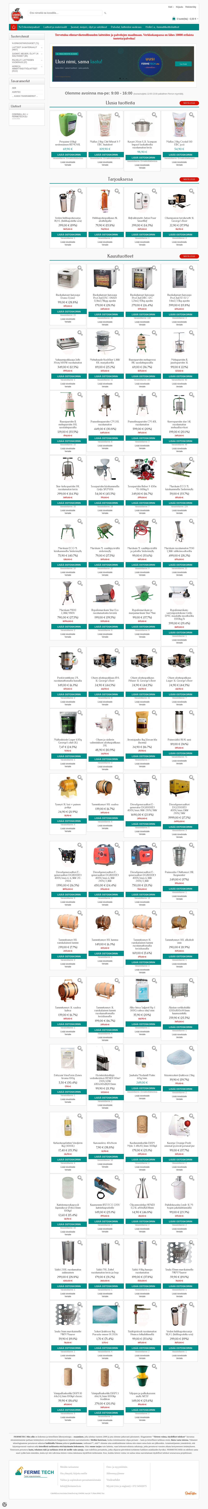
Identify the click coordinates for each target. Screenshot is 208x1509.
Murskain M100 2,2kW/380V (67, 612)
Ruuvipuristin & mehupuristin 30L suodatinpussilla (67, 424)
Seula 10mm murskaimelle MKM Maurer (179, 1271)
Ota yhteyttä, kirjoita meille (73, 1473)
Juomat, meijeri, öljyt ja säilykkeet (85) (25, 55)
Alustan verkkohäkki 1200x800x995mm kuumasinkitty (179, 1010)
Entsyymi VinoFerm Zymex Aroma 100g (68, 1077)
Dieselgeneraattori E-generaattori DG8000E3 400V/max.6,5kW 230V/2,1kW (105, 876)
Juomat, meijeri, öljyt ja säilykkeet (89, 27)
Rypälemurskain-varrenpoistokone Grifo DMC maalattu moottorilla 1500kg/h (179, 614)
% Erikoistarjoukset (29, 27)
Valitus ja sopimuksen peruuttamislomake (80, 1480)
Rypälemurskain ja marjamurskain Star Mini (142, 612)
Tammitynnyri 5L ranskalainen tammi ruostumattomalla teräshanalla (105, 1012)
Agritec (16, 92)
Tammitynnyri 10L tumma (105, 939)
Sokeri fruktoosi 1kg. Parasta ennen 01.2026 (105, 1333)
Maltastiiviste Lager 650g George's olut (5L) (68, 741)
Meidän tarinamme (69, 1467)
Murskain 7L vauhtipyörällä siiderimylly (105, 550)
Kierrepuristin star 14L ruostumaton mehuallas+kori (179, 424)
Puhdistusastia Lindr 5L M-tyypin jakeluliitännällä (179, 1206)
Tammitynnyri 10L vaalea (105, 804)
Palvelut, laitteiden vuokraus (126, 27)
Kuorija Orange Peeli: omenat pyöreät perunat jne (179, 1144)
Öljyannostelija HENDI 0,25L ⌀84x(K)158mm (142, 1206)
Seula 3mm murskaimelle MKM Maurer (67, 1333)
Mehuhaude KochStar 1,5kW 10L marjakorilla (105, 361)
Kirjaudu (179, 7)
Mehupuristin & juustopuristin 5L (179, 361)
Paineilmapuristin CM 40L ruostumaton (142, 423)
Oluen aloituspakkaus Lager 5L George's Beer (179, 679)
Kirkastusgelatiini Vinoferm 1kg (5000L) (67, 1144)
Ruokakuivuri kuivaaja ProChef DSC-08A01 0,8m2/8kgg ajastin (105, 298)
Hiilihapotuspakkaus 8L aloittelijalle (105, 219)
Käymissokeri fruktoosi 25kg (179, 1075)
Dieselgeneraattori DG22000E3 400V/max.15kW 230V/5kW (179, 809)
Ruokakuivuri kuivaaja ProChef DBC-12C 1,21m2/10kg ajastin (142, 298)
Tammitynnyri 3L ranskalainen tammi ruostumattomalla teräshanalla (142, 944)
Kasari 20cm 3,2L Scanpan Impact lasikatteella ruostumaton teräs (142, 144)
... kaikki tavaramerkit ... (25, 96)
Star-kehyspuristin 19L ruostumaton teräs (68, 488)
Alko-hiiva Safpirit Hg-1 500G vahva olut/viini (142, 1009)
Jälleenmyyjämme (115, 1473)
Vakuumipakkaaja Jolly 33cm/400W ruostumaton (68, 361)
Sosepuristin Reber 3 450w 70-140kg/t (142, 488)
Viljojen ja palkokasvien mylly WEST (142, 1395)
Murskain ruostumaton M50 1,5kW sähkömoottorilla (179, 550)
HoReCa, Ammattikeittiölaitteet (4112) (24, 68)
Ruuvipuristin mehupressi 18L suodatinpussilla (142, 361)
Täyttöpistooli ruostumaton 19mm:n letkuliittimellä (142, 1333)
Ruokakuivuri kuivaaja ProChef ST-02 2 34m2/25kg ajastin (179, 298)
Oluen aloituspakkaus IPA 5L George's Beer (105, 679)
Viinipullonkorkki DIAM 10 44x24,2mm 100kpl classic (68, 1395)
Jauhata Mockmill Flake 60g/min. (142, 1077)
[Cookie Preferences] (4, 1504)
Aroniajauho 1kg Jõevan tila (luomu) (142, 741)
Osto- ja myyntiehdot (116, 1467)
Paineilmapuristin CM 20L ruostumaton (105, 423)
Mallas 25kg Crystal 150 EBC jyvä (179, 143)
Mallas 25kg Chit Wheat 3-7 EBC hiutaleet (105, 143)
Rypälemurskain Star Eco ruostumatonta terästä (104, 612)
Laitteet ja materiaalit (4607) (24, 48)
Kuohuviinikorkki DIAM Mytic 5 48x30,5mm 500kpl (142, 1144)
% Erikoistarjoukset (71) (25, 43)
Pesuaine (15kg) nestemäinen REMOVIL (67, 143)
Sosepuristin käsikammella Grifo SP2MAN (105, 488)
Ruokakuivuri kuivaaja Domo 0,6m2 (68, 296)
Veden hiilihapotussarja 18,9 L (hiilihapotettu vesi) (68, 219)
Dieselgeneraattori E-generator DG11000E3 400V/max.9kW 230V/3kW (142, 807)
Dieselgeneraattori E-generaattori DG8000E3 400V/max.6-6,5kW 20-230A (68, 876)
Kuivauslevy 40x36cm (105, 1143)
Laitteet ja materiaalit (55, 27)
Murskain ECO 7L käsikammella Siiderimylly (179, 488)
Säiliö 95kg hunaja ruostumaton (142, 1271)
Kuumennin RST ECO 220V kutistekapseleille (105, 1206)
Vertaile (68, 165)
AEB (14, 88)
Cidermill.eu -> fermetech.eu (27, 116)
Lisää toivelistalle (67, 162)
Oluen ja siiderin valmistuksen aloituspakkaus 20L (105, 742)
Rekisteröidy (190, 7)
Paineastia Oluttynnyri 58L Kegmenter (179, 874)
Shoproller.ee (190, 1493)
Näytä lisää (189, 103)
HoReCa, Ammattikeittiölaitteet (162, 27)
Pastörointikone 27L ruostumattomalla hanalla (68, 679)
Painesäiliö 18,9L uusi (179, 739)
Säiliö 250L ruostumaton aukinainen (68, 1271)
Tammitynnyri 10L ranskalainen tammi (67, 941)
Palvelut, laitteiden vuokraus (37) (23, 61)
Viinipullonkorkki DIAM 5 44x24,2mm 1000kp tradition (105, 1396)
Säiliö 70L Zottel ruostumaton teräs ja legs (105, 1271)
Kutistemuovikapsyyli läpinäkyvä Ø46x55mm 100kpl (68, 1207)
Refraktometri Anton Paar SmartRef (142, 219)
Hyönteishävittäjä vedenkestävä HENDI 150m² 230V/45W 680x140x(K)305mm (105, 1080)
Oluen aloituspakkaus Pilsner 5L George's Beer (142, 679)
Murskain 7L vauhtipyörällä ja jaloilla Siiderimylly (142, 550)
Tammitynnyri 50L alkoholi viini (179, 941)
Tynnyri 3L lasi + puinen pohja (68, 806)
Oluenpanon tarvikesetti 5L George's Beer (179, 219)
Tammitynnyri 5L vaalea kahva (68, 1009)
